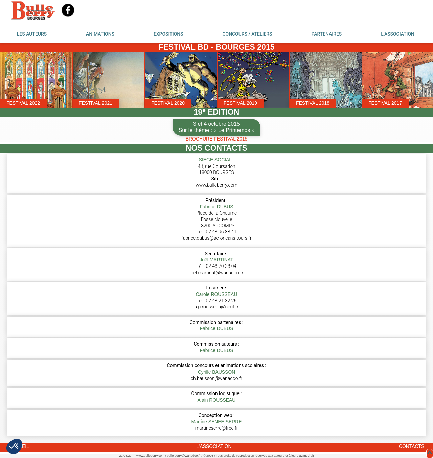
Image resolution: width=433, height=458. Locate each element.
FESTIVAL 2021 (95, 103)
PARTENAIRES (326, 34)
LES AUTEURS (32, 34)
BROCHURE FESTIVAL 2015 (216, 139)
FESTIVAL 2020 (168, 103)
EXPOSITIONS (168, 34)
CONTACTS (411, 446)
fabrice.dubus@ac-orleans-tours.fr (216, 238)
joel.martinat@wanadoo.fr (216, 272)
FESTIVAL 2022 (23, 103)
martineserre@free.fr (216, 428)
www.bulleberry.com (216, 185)
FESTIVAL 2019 (240, 103)
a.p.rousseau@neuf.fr (217, 306)
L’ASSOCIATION (397, 34)
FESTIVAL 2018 (312, 103)
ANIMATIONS (100, 34)
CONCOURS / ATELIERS (247, 34)
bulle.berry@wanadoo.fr (184, 455)
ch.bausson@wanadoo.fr (216, 378)
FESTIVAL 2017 (385, 103)
